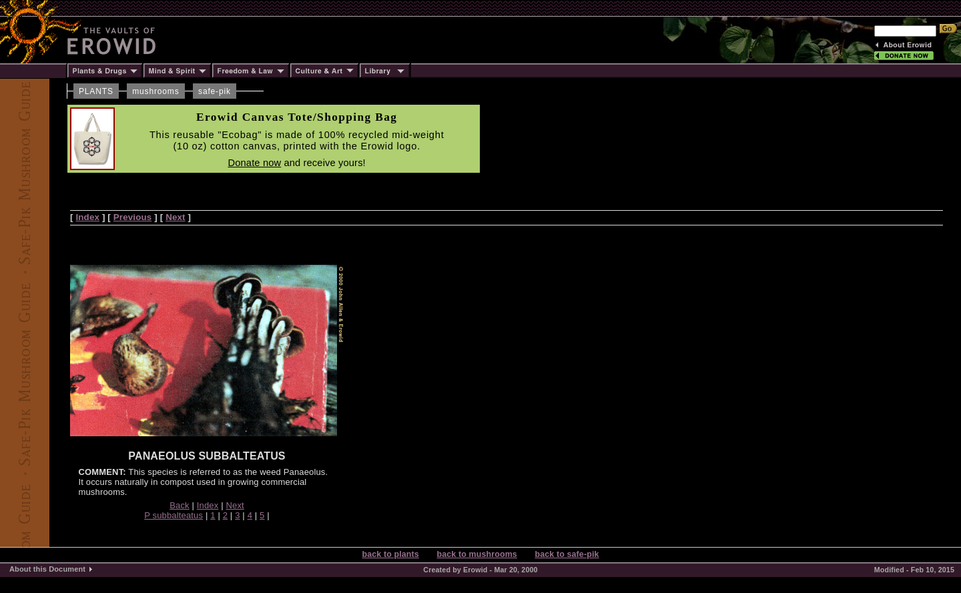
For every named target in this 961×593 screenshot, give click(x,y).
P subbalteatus (173, 515)
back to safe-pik (567, 554)
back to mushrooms (476, 554)
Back (180, 505)
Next (176, 217)
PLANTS (96, 91)
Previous (132, 217)
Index (87, 217)
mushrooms (155, 91)
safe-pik (214, 91)
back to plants (390, 554)
